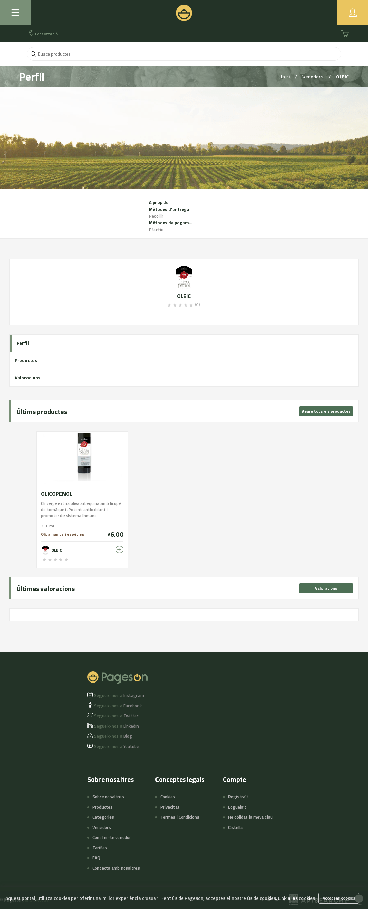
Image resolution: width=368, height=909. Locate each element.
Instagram (119, 695)
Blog (113, 736)
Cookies (167, 796)
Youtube (116, 746)
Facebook (118, 705)
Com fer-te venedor (111, 837)
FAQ (96, 857)
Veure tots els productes (326, 411)
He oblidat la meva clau (250, 817)
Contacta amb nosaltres (116, 868)
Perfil (23, 343)
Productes (26, 360)
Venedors (313, 76)
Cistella (235, 827)
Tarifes (99, 847)
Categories (103, 817)
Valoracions (27, 377)
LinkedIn (116, 726)
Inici (286, 76)
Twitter (116, 715)
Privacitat (170, 807)
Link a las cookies (296, 898)
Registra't (238, 796)
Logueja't (237, 807)
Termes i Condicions (179, 817)
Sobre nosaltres (108, 796)
